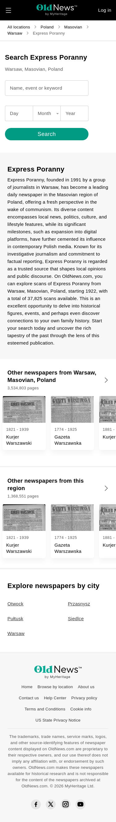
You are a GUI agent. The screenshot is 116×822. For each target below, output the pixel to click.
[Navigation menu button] (8, 10)
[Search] (58, 134)
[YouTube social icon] (80, 804)
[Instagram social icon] (66, 804)
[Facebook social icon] (36, 804)
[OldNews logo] (57, 8)
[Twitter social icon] (51, 804)
